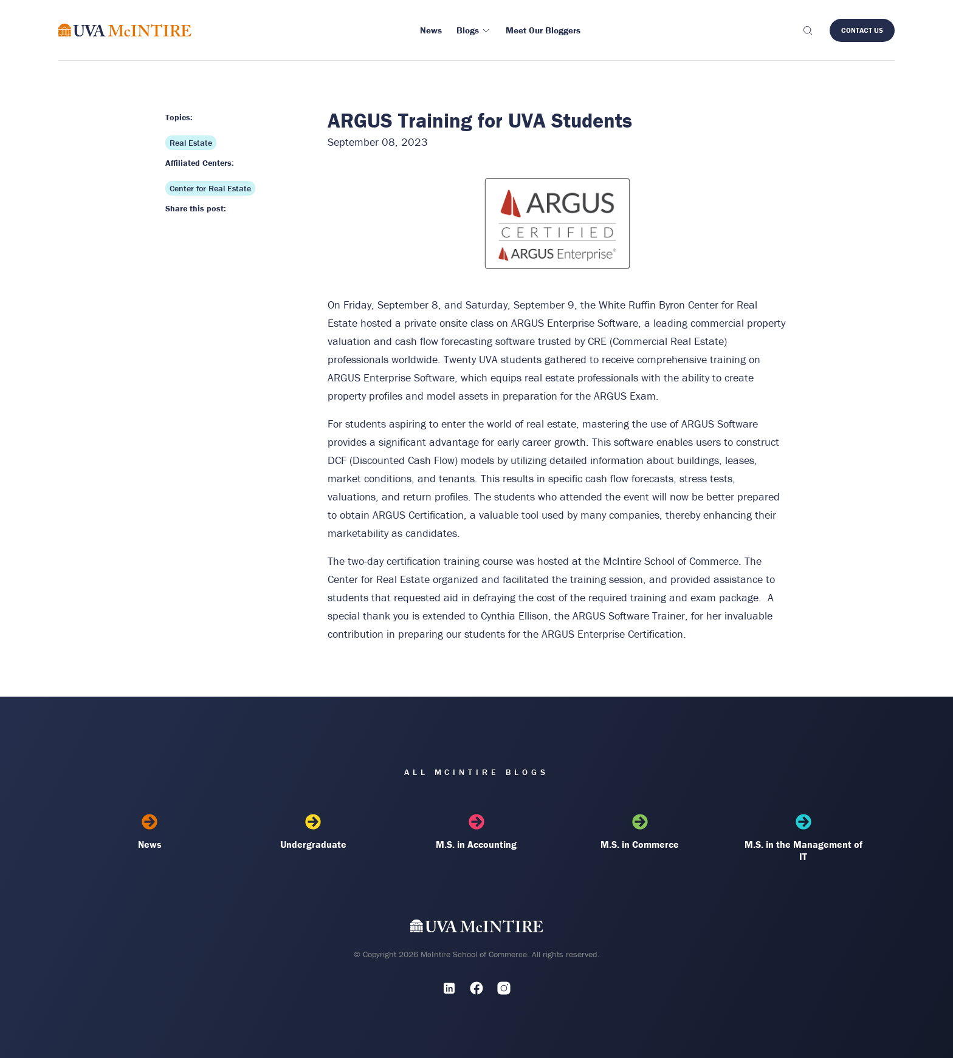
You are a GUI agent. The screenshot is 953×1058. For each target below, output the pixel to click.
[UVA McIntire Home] (476, 928)
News (150, 832)
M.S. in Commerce (639, 832)
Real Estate (191, 142)
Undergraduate (313, 832)
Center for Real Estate (210, 188)
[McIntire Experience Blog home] (124, 30)
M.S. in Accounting (477, 832)
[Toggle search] (807, 30)
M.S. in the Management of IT (803, 838)
